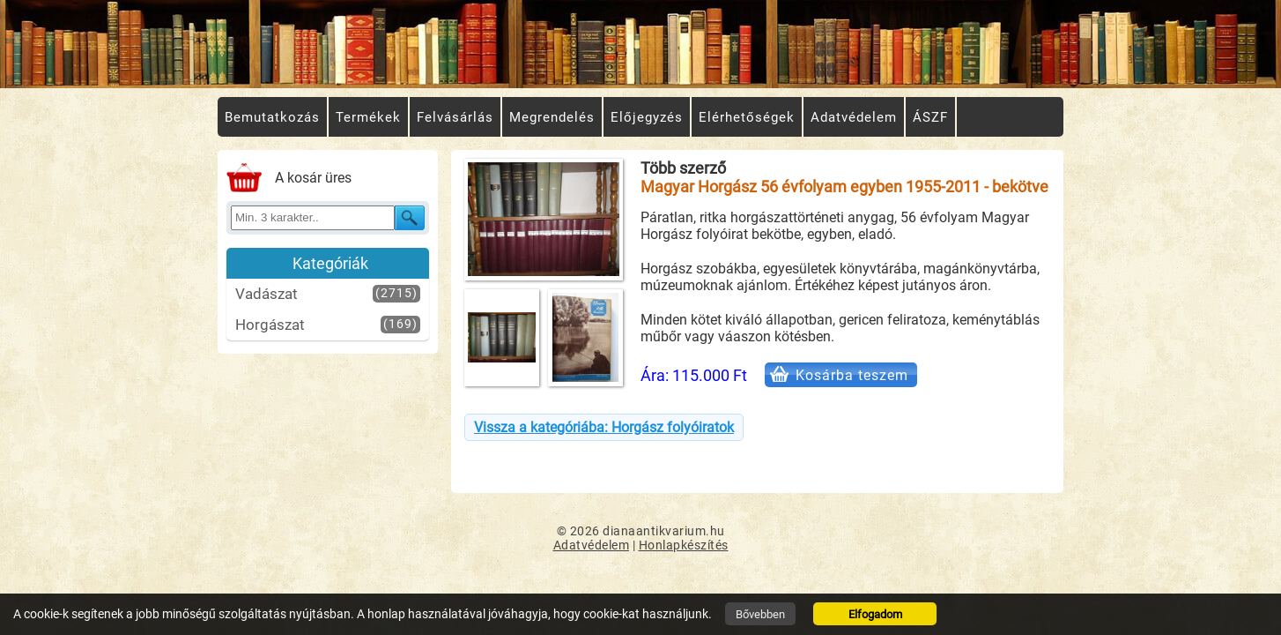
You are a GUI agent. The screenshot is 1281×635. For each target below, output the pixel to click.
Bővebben (760, 614)
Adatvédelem (591, 545)
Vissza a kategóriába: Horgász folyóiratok (604, 427)
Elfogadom (875, 614)
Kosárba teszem (852, 375)
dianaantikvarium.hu (664, 531)
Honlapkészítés (684, 545)
